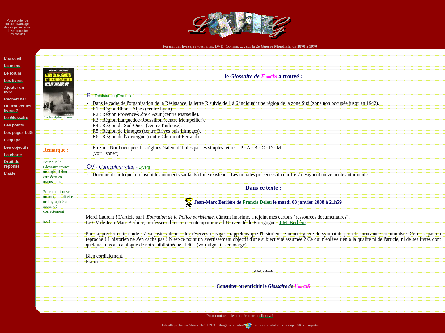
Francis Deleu (257, 202)
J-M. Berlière (292, 222)
